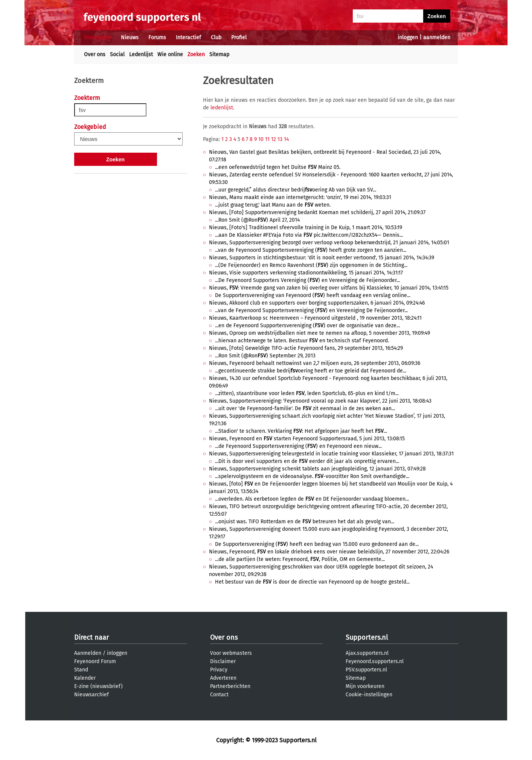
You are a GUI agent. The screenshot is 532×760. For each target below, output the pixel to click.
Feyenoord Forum (95, 661)
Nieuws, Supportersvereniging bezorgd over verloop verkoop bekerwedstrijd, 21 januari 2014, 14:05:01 (329, 242)
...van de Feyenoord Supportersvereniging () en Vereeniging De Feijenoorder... (311, 310)
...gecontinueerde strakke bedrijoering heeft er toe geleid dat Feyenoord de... (310, 371)
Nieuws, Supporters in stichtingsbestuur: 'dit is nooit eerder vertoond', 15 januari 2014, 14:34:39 (321, 257)
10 (261, 139)
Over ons (94, 54)
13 (279, 139)
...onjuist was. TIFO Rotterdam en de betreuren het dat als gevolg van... (304, 521)
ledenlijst (221, 107)
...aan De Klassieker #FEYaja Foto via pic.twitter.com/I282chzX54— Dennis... (309, 235)
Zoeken (196, 54)
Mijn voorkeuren (365, 686)
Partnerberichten (230, 686)
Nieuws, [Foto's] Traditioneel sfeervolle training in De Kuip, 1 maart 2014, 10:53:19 (305, 227)
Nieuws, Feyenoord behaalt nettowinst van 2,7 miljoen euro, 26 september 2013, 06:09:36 (314, 363)
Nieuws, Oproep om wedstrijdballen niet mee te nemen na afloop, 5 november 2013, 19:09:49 (319, 333)
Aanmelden (87, 653)
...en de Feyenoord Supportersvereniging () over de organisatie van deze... (307, 325)
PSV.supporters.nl (366, 670)
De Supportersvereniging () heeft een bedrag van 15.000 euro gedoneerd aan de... (317, 544)
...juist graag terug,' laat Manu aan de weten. (273, 205)
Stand (81, 670)
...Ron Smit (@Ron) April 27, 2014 (257, 220)
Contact (219, 694)
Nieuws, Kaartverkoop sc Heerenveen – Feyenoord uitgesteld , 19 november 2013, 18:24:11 (315, 318)
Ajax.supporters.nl (367, 653)
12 (273, 139)
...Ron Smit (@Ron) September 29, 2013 (265, 355)
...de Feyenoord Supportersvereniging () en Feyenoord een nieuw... (298, 446)
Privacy (218, 670)
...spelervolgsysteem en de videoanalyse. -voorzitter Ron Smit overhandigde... (312, 476)
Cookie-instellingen (369, 694)
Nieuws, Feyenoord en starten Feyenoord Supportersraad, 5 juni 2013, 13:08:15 (307, 438)
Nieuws (130, 37)
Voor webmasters (231, 653)
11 (267, 139)
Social (117, 54)
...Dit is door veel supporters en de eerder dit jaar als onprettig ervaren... (307, 461)
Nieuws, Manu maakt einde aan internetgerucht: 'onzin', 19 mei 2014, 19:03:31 (300, 197)
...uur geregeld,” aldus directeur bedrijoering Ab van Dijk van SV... (295, 190)
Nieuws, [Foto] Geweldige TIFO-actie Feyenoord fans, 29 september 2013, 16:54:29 (306, 348)
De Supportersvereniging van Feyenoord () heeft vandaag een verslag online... (312, 295)
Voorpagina (97, 37)
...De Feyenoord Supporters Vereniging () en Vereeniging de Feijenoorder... (307, 280)
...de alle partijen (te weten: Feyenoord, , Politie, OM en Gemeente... (300, 559)
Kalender (85, 678)
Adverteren (223, 678)
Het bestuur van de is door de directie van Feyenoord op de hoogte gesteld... (312, 582)
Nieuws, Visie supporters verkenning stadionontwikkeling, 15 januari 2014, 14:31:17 (306, 273)
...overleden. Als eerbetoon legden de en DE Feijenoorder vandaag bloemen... (312, 499)
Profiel (239, 37)
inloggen (408, 37)
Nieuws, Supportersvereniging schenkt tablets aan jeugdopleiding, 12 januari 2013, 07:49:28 (317, 469)
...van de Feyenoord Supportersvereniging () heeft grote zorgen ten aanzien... (310, 250)
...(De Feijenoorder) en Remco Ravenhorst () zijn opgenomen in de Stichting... (311, 265)
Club (216, 37)
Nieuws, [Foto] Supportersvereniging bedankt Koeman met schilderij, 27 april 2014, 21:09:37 (317, 212)
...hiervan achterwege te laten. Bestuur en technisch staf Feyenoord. (302, 340)
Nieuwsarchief (91, 694)
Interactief (188, 37)
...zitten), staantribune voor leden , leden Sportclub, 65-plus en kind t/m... (307, 393)
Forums (157, 37)
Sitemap (219, 54)
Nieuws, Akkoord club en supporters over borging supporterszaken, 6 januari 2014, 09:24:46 (317, 303)
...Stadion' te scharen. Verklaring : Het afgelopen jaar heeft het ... (301, 431)
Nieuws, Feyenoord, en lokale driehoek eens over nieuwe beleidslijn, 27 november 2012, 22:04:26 (329, 552)
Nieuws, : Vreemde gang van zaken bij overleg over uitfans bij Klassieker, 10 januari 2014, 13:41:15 (328, 288)
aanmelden (436, 37)
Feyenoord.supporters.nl (375, 661)
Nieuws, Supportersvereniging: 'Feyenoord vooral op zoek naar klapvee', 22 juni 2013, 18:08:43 (320, 401)
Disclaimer (223, 661)
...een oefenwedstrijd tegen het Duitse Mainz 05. (277, 167)
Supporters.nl (367, 637)
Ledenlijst (141, 54)
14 (286, 139)
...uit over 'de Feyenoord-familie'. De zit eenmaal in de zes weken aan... (305, 408)
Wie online (170, 54)
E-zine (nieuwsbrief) (98, 686)
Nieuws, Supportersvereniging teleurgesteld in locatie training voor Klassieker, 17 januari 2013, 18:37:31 (331, 453)
